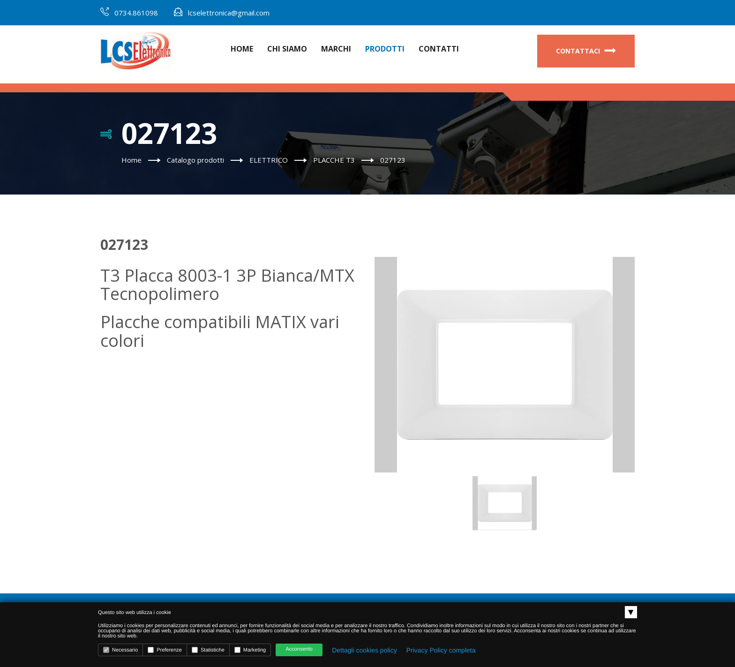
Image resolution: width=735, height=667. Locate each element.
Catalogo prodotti (195, 160)
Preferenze (165, 650)
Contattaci (586, 50)
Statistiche (208, 650)
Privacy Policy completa (441, 650)
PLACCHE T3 (334, 160)
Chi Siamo (287, 49)
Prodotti (385, 49)
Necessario (120, 650)
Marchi (336, 49)
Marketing (250, 650)
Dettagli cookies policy (364, 650)
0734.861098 (136, 12)
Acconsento (298, 649)
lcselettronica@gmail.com (229, 12)
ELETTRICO (268, 160)
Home (242, 49)
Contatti (439, 49)
